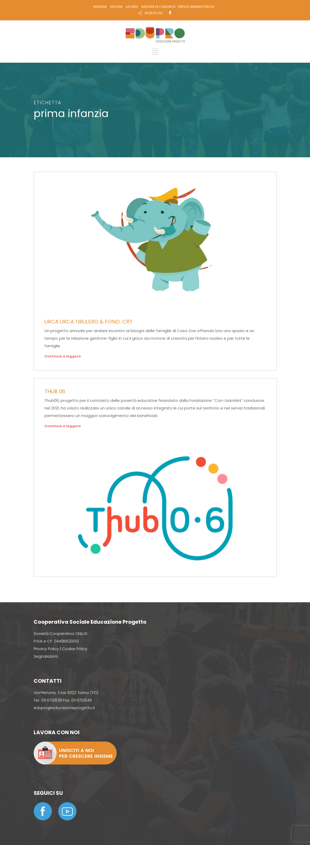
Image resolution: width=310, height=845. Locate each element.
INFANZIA (100, 6)
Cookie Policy (74, 648)
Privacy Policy (46, 648)
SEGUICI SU (154, 12)
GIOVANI (116, 6)
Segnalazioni (46, 656)
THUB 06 (54, 391)
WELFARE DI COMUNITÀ (158, 6)
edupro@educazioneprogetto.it (64, 707)
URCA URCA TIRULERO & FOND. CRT (88, 321)
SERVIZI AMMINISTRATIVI (196, 6)
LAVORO (132, 6)
